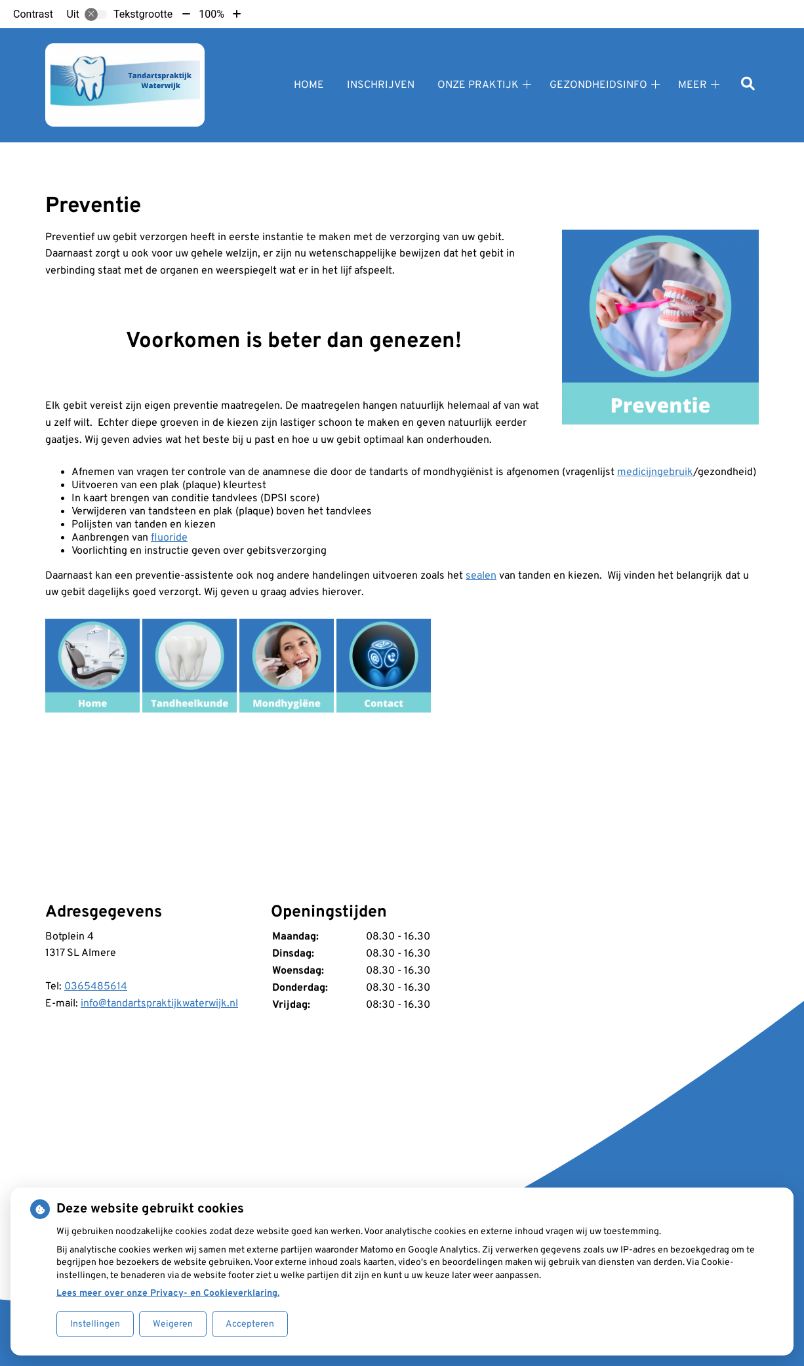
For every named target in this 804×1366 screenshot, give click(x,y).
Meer (692, 85)
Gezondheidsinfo (598, 85)
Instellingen (95, 1324)
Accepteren (250, 1324)
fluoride (169, 538)
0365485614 (95, 986)
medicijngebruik (655, 472)
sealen (481, 576)
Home (309, 85)
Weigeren (173, 1324)
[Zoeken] (748, 85)
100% (211, 14)
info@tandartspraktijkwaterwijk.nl (159, 1003)
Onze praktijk (478, 85)
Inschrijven (380, 85)
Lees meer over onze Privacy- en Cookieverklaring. (167, 1293)
